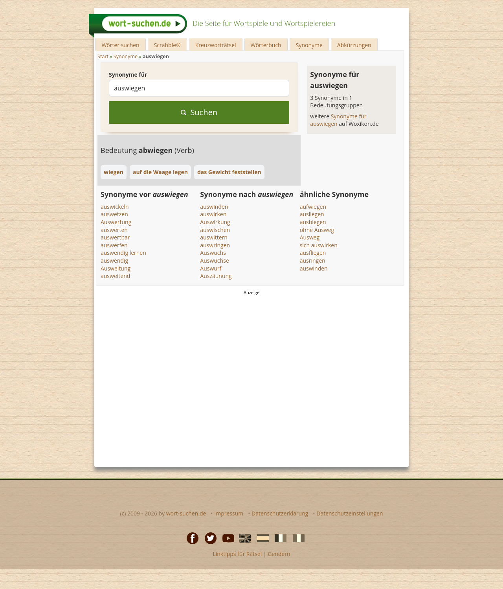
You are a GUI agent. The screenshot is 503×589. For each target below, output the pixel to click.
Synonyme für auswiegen (338, 120)
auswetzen (114, 214)
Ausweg (309, 237)
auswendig (114, 260)
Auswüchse (214, 260)
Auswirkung (215, 222)
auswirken (213, 214)
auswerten (114, 230)
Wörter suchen (120, 45)
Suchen (199, 112)
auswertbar (115, 237)
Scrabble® (167, 45)
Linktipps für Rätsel (237, 554)
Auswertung (116, 222)
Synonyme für (128, 74)
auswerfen (114, 245)
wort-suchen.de (186, 513)
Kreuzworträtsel (215, 45)
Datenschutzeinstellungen (349, 513)
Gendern (279, 554)
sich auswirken (319, 245)
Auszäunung (215, 276)
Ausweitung (115, 268)
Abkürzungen (354, 45)
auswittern (214, 237)
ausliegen (312, 214)
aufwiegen (313, 206)
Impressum (228, 513)
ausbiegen (313, 222)
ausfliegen (313, 252)
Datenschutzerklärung (280, 513)
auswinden (214, 206)
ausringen (312, 260)
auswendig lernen (123, 252)
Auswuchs (213, 252)
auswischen (215, 230)
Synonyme (309, 45)
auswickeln (115, 206)
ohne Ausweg (317, 230)
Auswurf (210, 268)
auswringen (215, 245)
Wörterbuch (266, 45)
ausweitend (115, 276)
